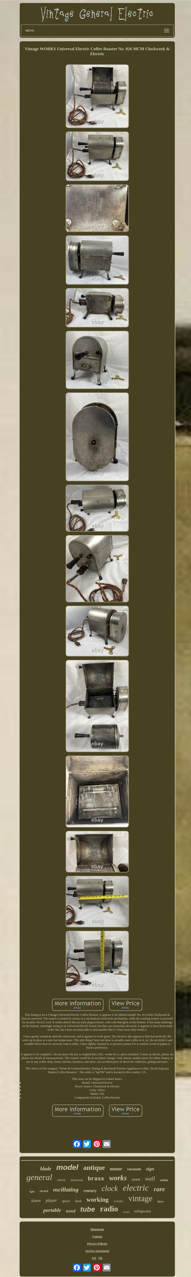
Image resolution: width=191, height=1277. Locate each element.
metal (126, 1211)
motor (116, 1168)
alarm (36, 1200)
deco (160, 1201)
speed (66, 1201)
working (98, 1199)
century (90, 1191)
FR (100, 1258)
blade (45, 1168)
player (51, 1200)
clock (109, 1188)
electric (136, 1188)
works (118, 1178)
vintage (140, 1198)
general (39, 1177)
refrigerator (142, 1211)
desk (78, 1201)
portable (52, 1210)
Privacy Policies (97, 1243)
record (44, 1191)
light (32, 1191)
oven (136, 1179)
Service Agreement (97, 1251)
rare (159, 1189)
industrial (77, 1180)
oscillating (66, 1189)
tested (70, 1211)
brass (96, 1179)
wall (150, 1179)
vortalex (118, 1201)
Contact (97, 1236)
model (67, 1167)
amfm (164, 1180)
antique (94, 1167)
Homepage (97, 1229)
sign (150, 1168)
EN (94, 1258)
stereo (61, 1180)
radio (109, 1208)
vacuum (134, 1169)
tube (87, 1209)
